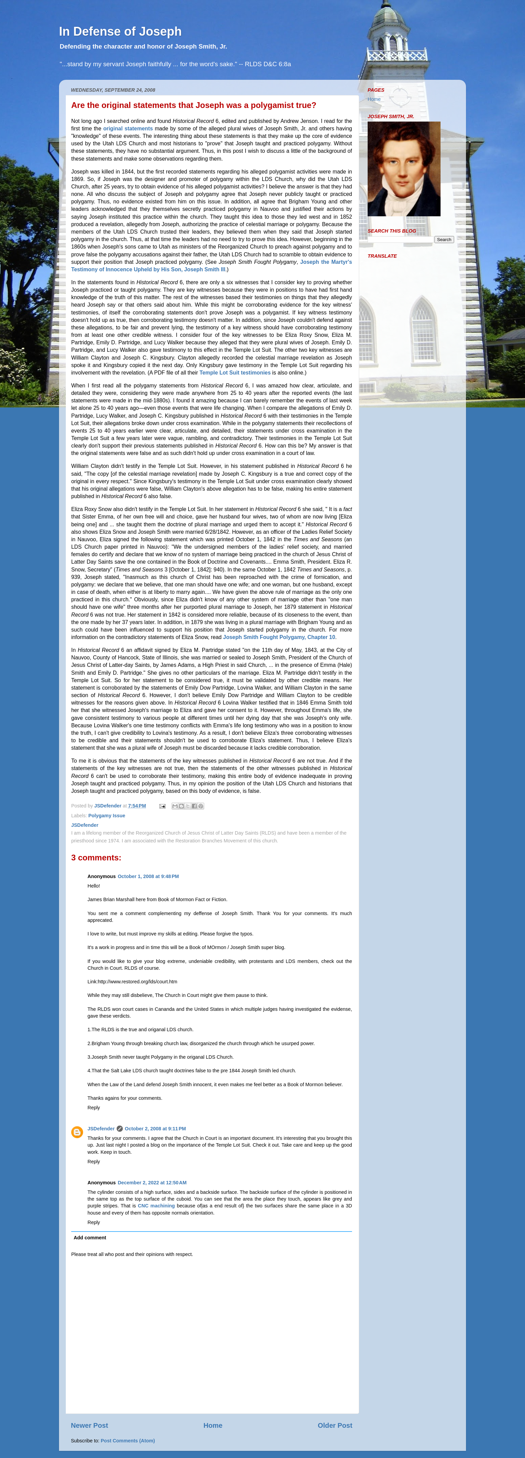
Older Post (335, 1425)
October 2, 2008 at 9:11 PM (155, 1128)
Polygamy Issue (106, 815)
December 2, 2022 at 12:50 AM (152, 1182)
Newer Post (89, 1425)
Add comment (90, 1237)
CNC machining (156, 1205)
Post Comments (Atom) (128, 1440)
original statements (128, 128)
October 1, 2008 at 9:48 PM (148, 876)
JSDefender (101, 1128)
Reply (94, 1107)
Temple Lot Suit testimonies (235, 373)
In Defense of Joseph (120, 31)
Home (212, 1425)
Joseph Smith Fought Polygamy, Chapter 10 (279, 637)
